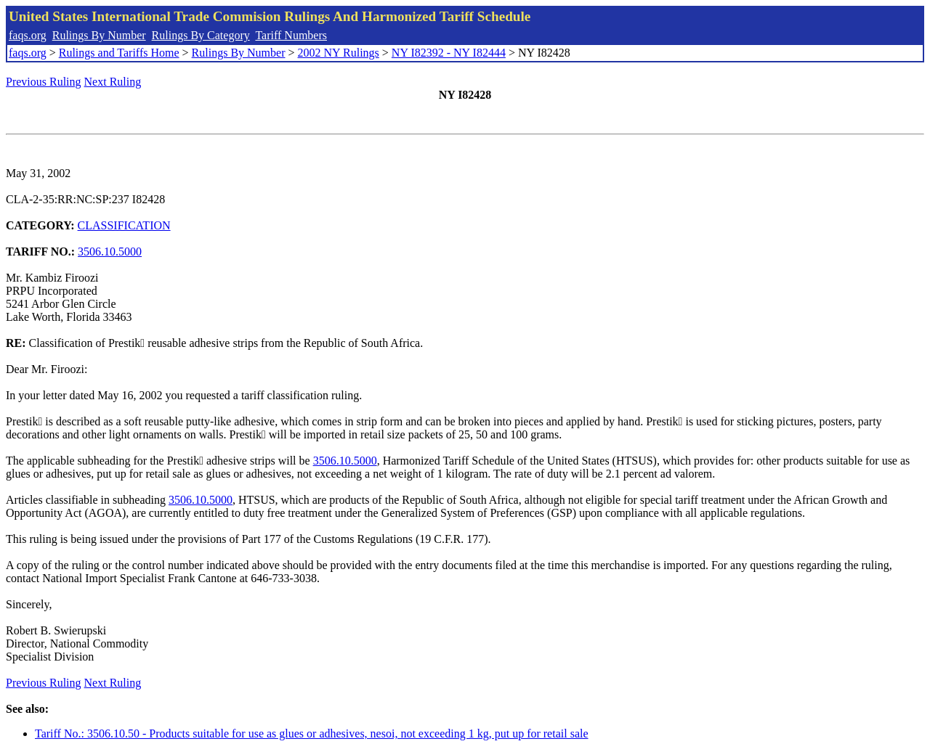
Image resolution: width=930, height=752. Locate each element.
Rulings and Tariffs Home (119, 52)
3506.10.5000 (110, 251)
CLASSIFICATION (124, 225)
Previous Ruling (43, 81)
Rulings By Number (99, 35)
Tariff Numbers (291, 35)
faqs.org (27, 35)
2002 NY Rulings (338, 52)
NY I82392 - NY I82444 (449, 52)
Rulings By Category (201, 35)
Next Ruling (113, 81)
